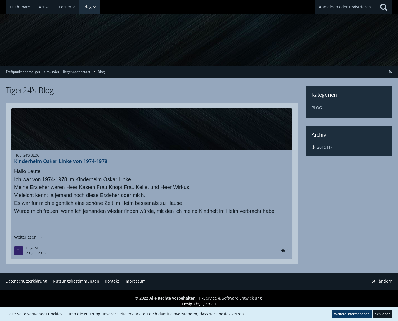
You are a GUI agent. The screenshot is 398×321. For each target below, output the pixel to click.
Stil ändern (382, 281)
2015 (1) (322, 147)
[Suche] (383, 7)
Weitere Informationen (351, 314)
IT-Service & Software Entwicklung (230, 298)
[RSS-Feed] (390, 71)
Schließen (382, 314)
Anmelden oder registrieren (345, 6)
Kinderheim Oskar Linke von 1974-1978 (60, 161)
